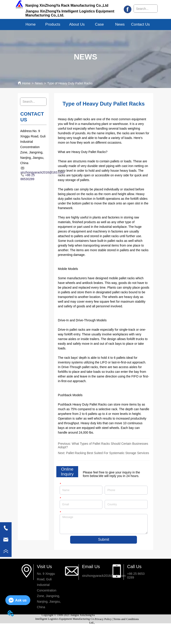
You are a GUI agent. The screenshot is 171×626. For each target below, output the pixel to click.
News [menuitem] (120, 24)
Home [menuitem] (31, 24)
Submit (103, 539)
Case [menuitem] (99, 24)
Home (26, 83)
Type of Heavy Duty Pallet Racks (70, 83)
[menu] (85, 24)
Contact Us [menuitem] (140, 24)
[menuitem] (53, 24)
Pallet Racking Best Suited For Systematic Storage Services (107, 453)
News (39, 83)
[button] (53, 24)
